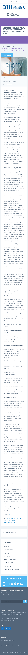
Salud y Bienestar (12, 81)
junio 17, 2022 (7, 55)
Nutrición (8, 566)
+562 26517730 (9, 644)
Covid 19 (7, 556)
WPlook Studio (22, 652)
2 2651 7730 (14, 15)
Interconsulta (9, 559)
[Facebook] (2, 628)
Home (3, 46)
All (6, 546)
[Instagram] (6, 628)
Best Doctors (9, 550)
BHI (6, 553)
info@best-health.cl (15, 646)
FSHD (9, 514)
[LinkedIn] (9, 628)
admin (4, 77)
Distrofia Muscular (10, 518)
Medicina (9, 46)
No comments (7, 84)
